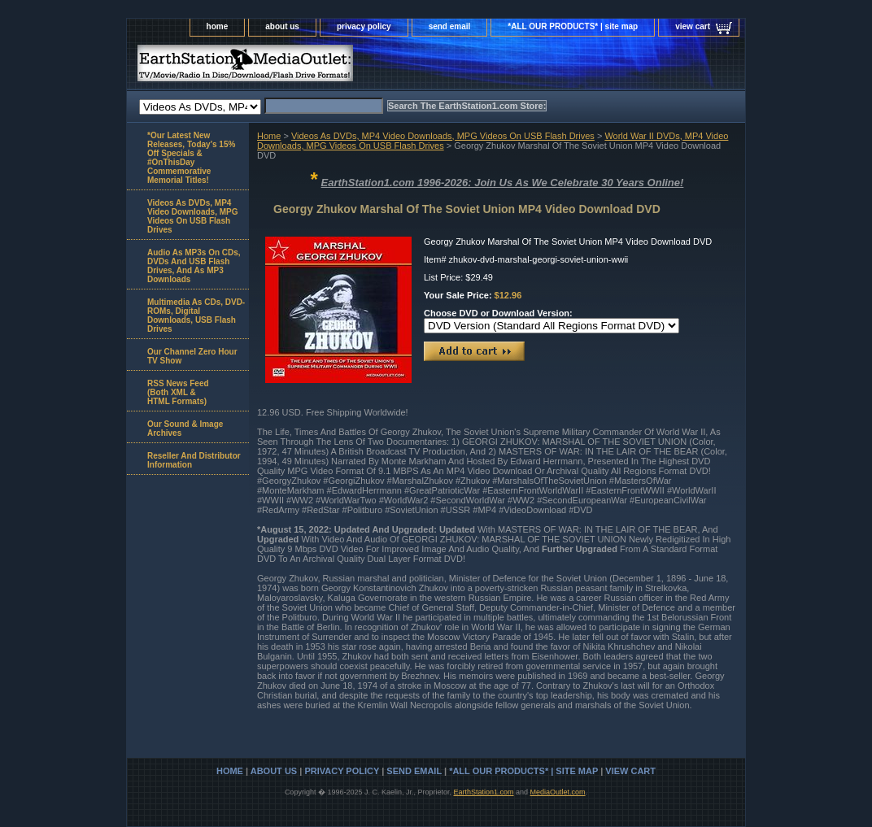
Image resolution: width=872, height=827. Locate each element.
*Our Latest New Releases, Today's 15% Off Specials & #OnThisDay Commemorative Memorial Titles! (191, 158)
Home (269, 136)
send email (450, 26)
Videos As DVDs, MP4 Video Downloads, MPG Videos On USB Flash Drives (443, 136)
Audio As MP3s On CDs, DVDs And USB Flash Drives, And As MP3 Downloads (194, 266)
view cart (692, 26)
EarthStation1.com (483, 792)
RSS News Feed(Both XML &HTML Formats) (178, 392)
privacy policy (364, 26)
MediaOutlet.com (558, 792)
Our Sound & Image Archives (185, 428)
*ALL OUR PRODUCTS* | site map (573, 26)
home (218, 26)
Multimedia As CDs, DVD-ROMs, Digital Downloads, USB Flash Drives (196, 315)
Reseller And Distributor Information (194, 460)
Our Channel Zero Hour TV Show (192, 356)
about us (282, 26)
